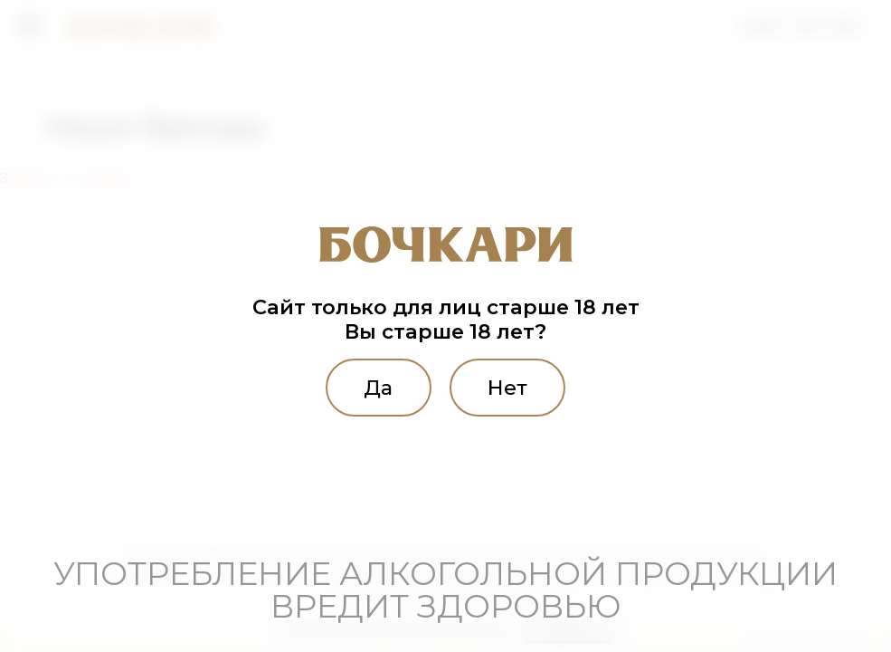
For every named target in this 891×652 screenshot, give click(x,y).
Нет (507, 387)
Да (378, 387)
